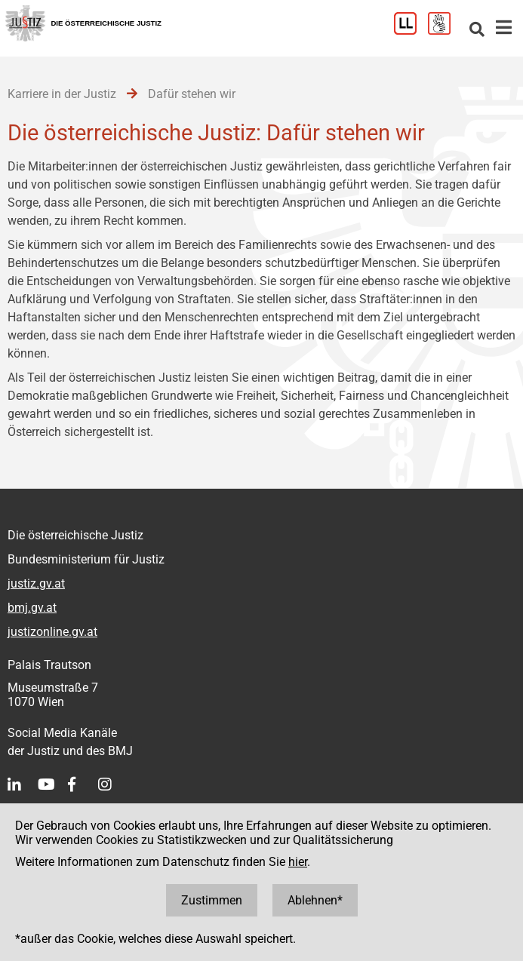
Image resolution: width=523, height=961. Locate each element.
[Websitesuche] (477, 30)
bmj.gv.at (32, 607)
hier (297, 862)
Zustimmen (211, 900)
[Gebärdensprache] (445, 30)
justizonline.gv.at (52, 632)
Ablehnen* (315, 900)
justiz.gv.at (36, 583)
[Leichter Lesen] (411, 30)
